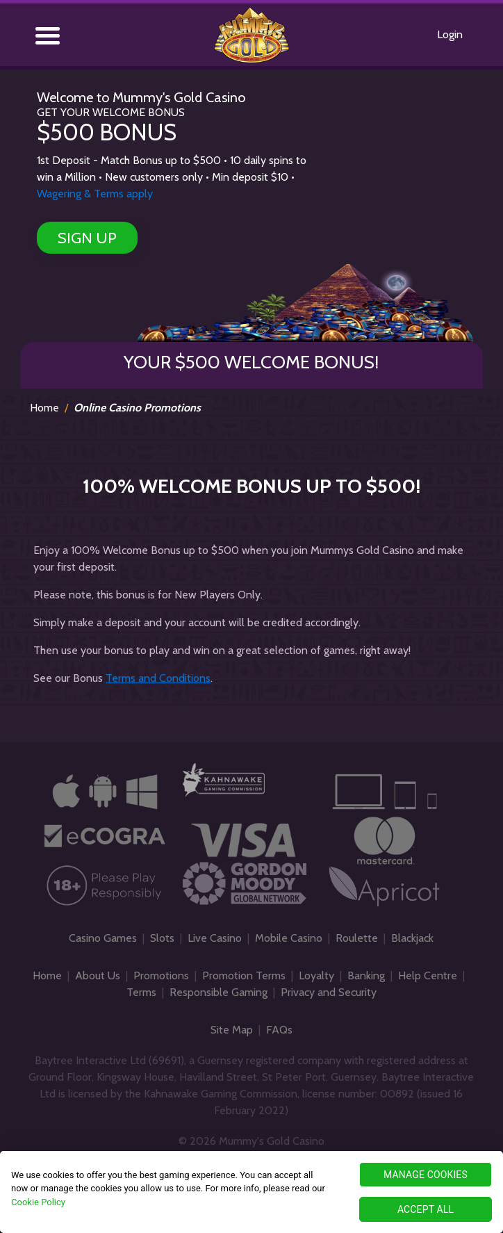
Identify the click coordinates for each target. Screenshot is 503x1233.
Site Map (232, 1029)
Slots (162, 938)
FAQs (279, 1029)
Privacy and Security (329, 992)
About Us (97, 975)
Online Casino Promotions (137, 407)
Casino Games (103, 938)
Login (450, 34)
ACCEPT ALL (425, 1209)
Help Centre (427, 975)
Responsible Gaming (218, 992)
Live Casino (215, 938)
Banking (366, 975)
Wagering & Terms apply (95, 193)
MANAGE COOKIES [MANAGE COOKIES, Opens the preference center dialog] (426, 1174)
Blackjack (412, 938)
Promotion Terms (244, 975)
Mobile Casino (288, 938)
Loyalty (316, 975)
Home (44, 407)
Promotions (161, 975)
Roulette (357, 938)
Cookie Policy (38, 1202)
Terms (141, 992)
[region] (251, 1192)
